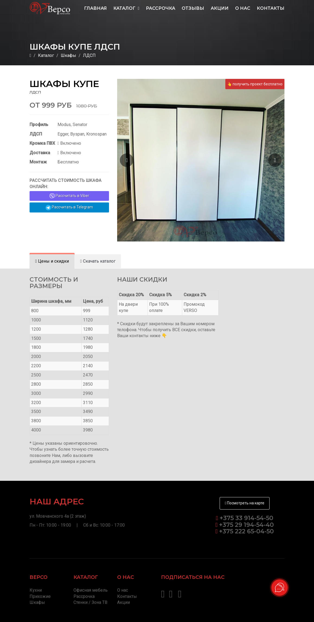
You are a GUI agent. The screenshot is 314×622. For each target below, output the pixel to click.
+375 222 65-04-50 (245, 531)
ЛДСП (89, 55)
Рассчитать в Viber (69, 196)
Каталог (126, 8)
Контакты (270, 8)
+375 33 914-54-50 (246, 518)
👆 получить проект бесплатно (255, 84)
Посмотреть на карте (244, 503)
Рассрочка (160, 8)
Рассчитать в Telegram (69, 207)
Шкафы (68, 55)
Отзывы (193, 8)
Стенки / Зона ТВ (90, 602)
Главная (95, 8)
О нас (242, 8)
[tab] (52, 261)
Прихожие (40, 596)
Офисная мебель (90, 590)
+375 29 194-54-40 (245, 524)
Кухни (36, 590)
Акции (220, 8)
